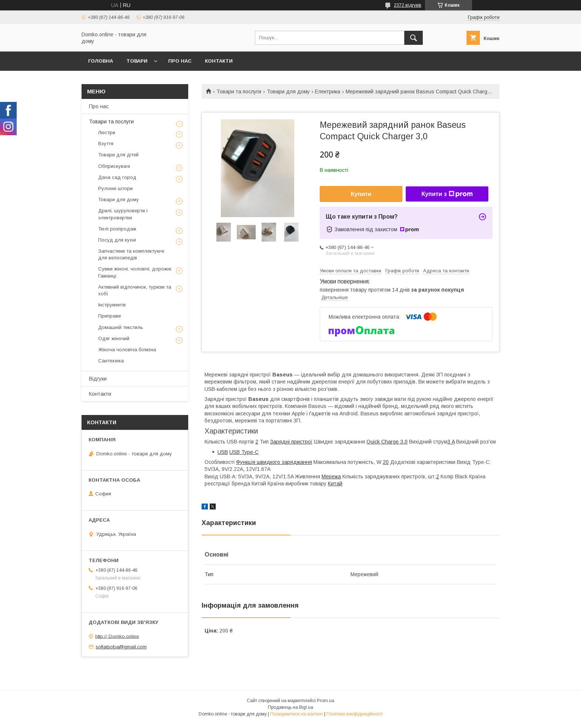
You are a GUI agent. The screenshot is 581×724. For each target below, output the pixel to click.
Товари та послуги (238, 91)
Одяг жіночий (113, 338)
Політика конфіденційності (354, 714)
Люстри (106, 132)
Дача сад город (117, 177)
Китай (335, 483)
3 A (451, 442)
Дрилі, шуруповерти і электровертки (122, 214)
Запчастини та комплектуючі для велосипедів (131, 254)
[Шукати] (413, 38)
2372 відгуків (407, 5)
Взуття (105, 143)
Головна (100, 61)
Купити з (446, 194)
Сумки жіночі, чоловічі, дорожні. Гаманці (135, 272)
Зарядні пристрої (291, 442)
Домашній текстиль (120, 327)
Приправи (109, 316)
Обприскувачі (114, 166)
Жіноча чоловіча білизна (127, 349)
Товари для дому (288, 91)
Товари (136, 61)
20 (386, 462)
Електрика (327, 91)
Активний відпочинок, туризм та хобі (134, 290)
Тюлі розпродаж (117, 229)
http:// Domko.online (117, 636)
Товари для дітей (118, 154)
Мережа (331, 476)
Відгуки (98, 379)
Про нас (180, 61)
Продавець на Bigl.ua (290, 707)
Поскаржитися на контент (296, 714)
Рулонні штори (115, 188)
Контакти (219, 61)
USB (223, 452)
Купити (361, 194)
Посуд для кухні (117, 240)
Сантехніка (111, 360)
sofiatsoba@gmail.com (121, 647)
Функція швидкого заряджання (274, 462)
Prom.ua (325, 700)
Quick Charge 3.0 (387, 442)
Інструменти (112, 305)
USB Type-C (244, 452)
